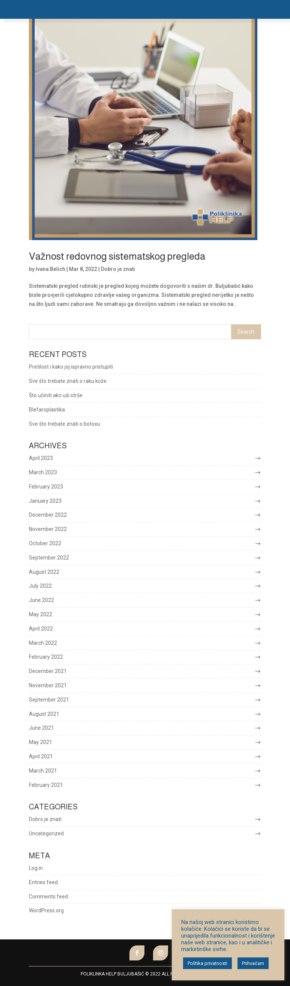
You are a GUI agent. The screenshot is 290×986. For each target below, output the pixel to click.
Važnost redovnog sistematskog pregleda (117, 256)
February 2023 (46, 487)
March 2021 (43, 771)
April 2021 (41, 756)
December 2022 (48, 515)
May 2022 (40, 614)
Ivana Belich (50, 269)
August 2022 (44, 572)
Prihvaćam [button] (253, 963)
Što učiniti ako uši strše (56, 395)
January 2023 (45, 501)
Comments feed (48, 897)
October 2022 (45, 543)
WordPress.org (46, 910)
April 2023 (41, 458)
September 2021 (49, 700)
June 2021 (41, 728)
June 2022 (41, 600)
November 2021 (48, 685)
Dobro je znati (118, 269)
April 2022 (41, 629)
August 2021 (44, 714)
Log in (36, 868)
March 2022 (43, 643)
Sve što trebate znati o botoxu (64, 424)
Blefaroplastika (47, 410)
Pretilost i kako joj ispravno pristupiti (71, 367)
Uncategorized (46, 833)
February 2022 (46, 657)
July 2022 (40, 586)
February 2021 (46, 785)
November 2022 (48, 529)
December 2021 (48, 671)
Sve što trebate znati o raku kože (68, 381)
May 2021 (40, 742)
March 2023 (43, 472)
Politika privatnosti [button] (207, 963)
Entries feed (43, 882)
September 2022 (49, 558)
